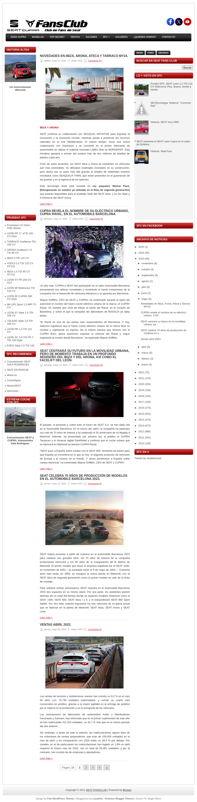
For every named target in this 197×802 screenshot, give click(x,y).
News (139, 53)
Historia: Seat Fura (161, 151)
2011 (141, 437)
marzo (145, 352)
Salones (91, 37)
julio (144, 287)
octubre (146, 269)
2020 (141, 384)
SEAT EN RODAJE (18, 369)
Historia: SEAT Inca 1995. (164, 122)
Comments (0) (95, 60)
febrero (145, 358)
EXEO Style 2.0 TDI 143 (20, 345)
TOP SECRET (57, 37)
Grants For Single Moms (148, 798)
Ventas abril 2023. (55, 624)
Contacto (168, 37)
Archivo (163, 53)
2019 (141, 390)
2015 (141, 413)
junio (144, 293)
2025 (141, 246)
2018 (141, 396)
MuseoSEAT (14, 385)
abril (144, 346)
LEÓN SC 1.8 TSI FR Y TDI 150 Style (20, 339)
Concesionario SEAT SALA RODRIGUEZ (18, 363)
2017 (141, 401)
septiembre (148, 275)
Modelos (38, 37)
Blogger (127, 789)
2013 (141, 425)
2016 (141, 407)
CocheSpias (14, 380)
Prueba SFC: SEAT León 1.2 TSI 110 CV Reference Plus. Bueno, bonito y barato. (171, 86)
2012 (141, 431)
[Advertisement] (20, 153)
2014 (141, 419)
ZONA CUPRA (18, 37)
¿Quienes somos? (144, 37)
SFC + (106, 37)
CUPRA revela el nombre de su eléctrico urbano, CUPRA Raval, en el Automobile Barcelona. (84, 212)
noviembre (147, 263)
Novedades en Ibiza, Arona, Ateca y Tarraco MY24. (84, 56)
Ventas (75, 37)
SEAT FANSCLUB (96, 789)
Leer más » (46, 203)
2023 (141, 258)
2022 (141, 372)
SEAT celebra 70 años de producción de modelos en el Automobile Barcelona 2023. (83, 477)
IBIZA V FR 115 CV (18, 258)
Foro (151, 53)
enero (145, 364)
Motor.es (12, 375)
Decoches (12, 390)
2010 (141, 443)
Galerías (122, 37)
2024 (141, 252)
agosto (145, 281)
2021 (141, 378)
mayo (144, 298)
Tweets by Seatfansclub (147, 458)
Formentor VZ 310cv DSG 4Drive (18, 227)
